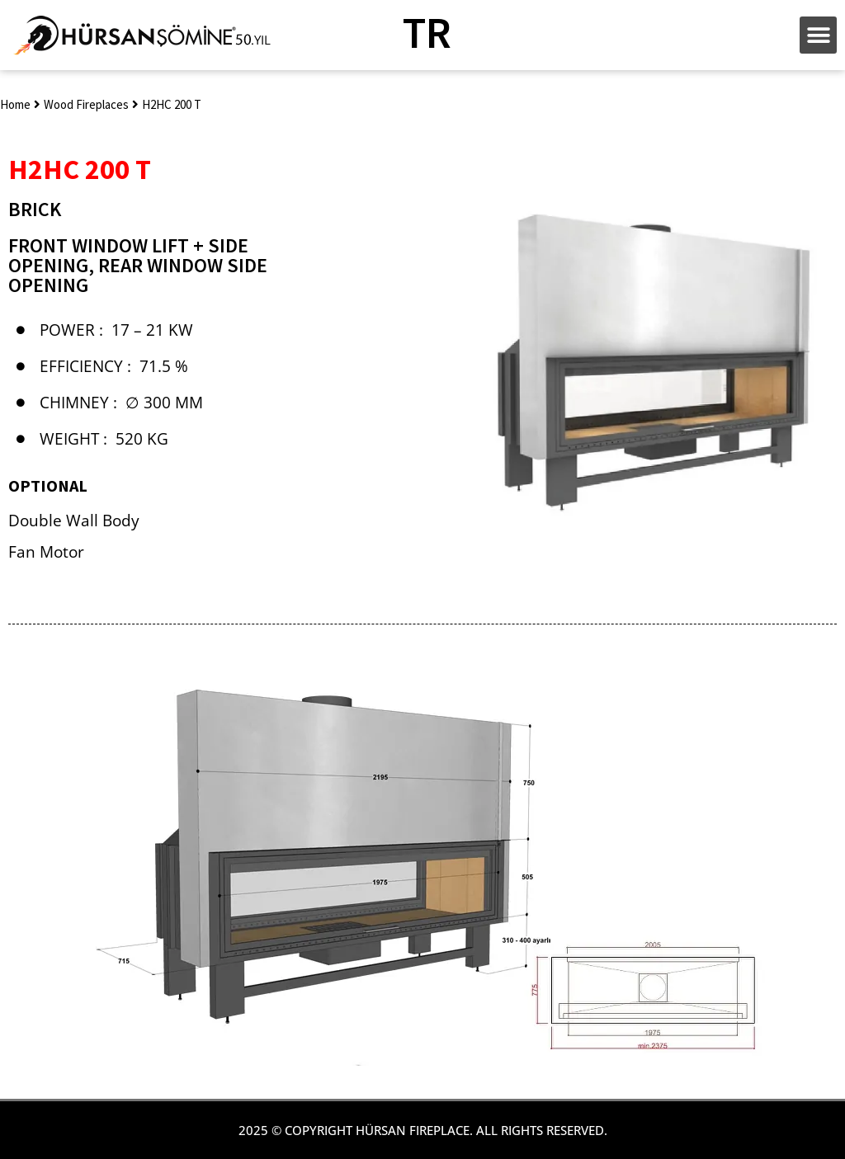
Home (15, 104)
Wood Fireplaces (86, 104)
